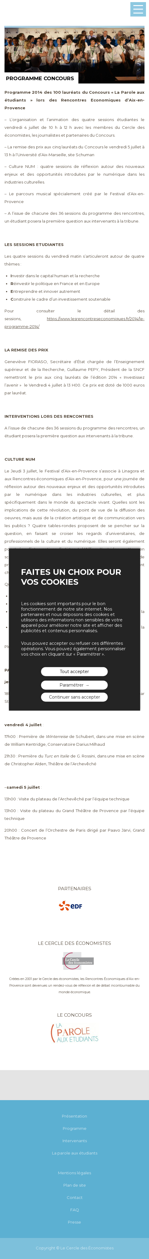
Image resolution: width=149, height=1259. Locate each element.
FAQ (74, 1209)
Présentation (74, 1116)
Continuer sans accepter (74, 697)
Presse (74, 1222)
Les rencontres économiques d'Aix (18, 9)
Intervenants (74, 1140)
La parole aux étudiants (74, 1153)
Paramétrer (71, 685)
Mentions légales (74, 1172)
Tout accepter (74, 671)
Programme (75, 1128)
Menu (138, 9)
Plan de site (74, 1185)
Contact (75, 1197)
